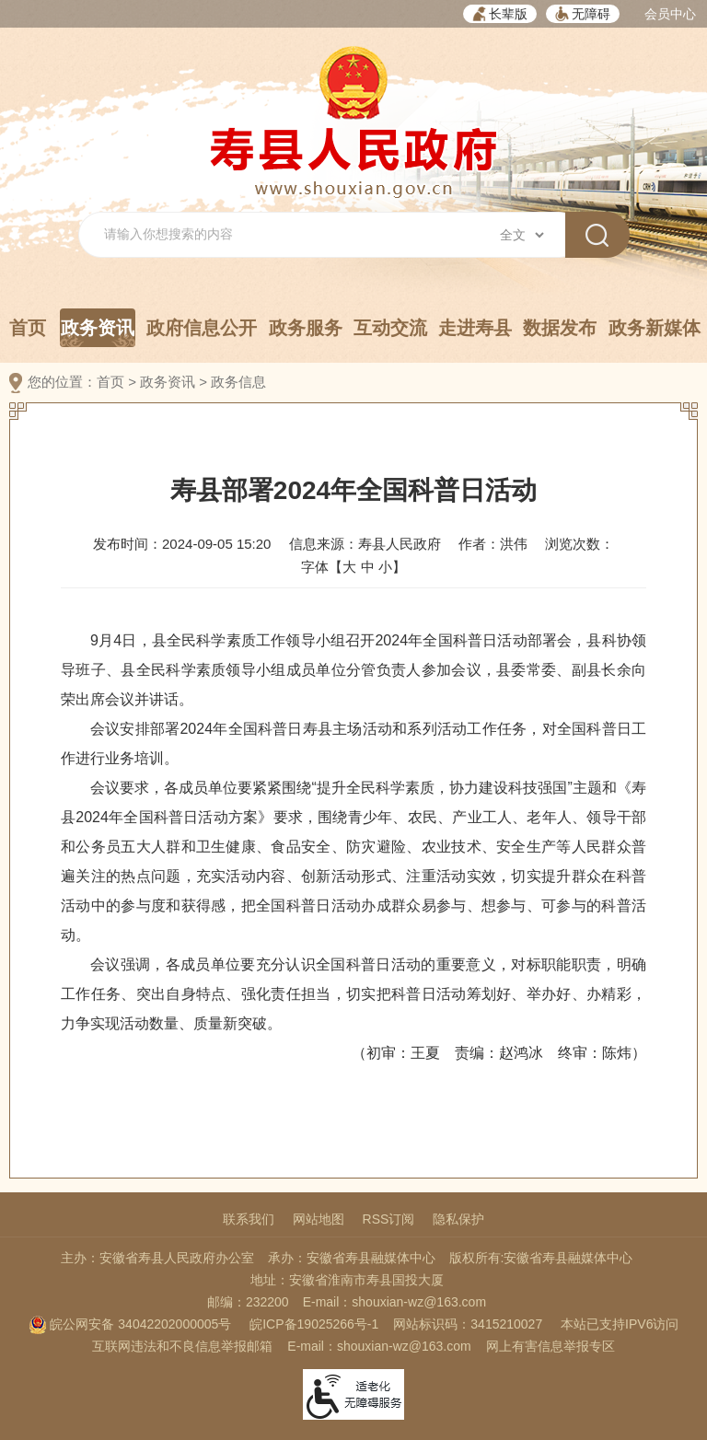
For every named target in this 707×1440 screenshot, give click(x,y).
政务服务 (305, 328)
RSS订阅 (389, 1219)
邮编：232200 (248, 1302)
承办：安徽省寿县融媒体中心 (351, 1257)
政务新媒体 (654, 328)
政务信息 (238, 381)
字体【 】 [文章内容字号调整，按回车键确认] (353, 567)
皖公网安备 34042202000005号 (130, 1324)
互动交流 (390, 328)
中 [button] (368, 567)
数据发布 (560, 328)
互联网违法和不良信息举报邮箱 (182, 1346)
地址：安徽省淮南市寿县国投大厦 (347, 1279)
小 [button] (385, 567)
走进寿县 (475, 328)
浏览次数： (579, 544)
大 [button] (349, 567)
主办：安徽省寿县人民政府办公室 (157, 1257)
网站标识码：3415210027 (467, 1324)
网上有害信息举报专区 (550, 1346)
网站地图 (318, 1219)
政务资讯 (97, 332)
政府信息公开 (201, 328)
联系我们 (248, 1219)
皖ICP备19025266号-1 (313, 1324)
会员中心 (670, 13)
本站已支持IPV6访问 (619, 1324)
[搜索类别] (521, 235)
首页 (27, 328)
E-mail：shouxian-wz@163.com (394, 1302)
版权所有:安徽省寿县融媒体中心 (541, 1257)
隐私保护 (458, 1219)
